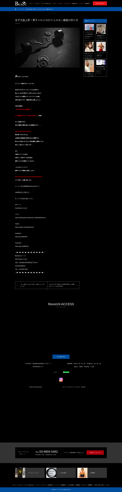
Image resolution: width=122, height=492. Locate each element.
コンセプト (37, 3)
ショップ (81, 3)
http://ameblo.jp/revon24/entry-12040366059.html (30, 217)
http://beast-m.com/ (21, 208)
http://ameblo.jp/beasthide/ (23, 131)
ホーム (31, 3)
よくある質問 (70, 485)
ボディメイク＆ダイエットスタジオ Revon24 (74, 387)
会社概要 (77, 485)
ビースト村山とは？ (46, 3)
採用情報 (90, 485)
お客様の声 (74, 3)
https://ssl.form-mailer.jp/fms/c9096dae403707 (28, 176)
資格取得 (87, 3)
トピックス (67, 3)
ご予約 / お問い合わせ (99, 485)
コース (54, 3)
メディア (60, 3)
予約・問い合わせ (100, 3)
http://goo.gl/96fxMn (21, 236)
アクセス (84, 485)
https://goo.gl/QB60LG (22, 246)
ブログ (108, 485)
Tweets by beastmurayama (35, 387)
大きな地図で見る (61, 356)
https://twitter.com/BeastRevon (24, 227)
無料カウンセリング (95, 452)
